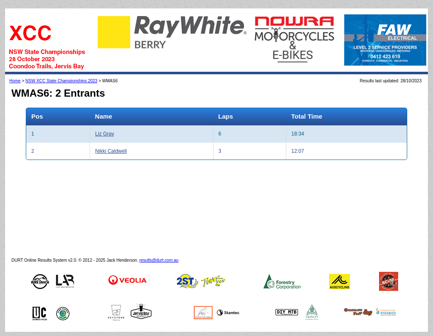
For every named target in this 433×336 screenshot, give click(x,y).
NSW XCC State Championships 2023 (61, 81)
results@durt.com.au (159, 260)
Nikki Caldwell (111, 151)
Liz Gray (104, 134)
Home (15, 81)
